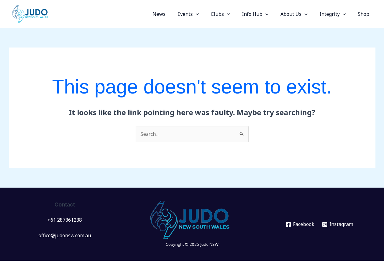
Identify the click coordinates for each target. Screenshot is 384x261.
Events (200, 14)
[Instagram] (337, 224)
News (173, 14)
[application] (208, 14)
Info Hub (263, 14)
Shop (365, 14)
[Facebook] (299, 224)
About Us (299, 14)
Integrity (336, 14)
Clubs (230, 14)
